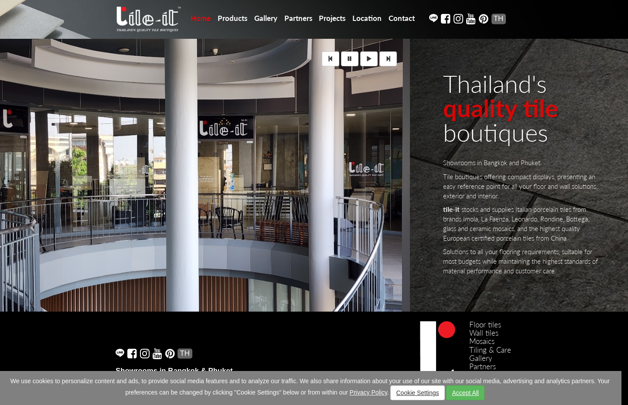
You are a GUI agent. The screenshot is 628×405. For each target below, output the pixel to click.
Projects (332, 18)
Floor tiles (485, 324)
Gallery (265, 18)
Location (367, 18)
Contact (402, 18)
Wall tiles (483, 333)
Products (232, 18)
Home (201, 18)
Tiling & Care (490, 350)
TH (498, 18)
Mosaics (482, 341)
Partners (298, 18)
